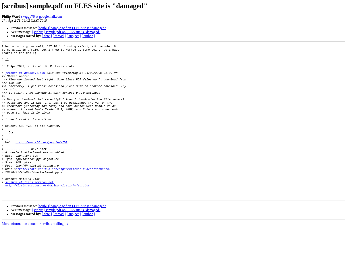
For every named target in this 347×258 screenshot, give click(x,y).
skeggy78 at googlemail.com (41, 16)
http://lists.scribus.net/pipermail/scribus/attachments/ (62, 194)
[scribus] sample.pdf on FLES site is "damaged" (72, 28)
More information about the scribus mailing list (35, 254)
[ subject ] (74, 36)
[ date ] (47, 36)
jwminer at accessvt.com (25, 79)
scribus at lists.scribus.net (29, 210)
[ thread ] (59, 36)
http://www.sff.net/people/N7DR (41, 162)
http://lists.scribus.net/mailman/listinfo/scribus (47, 214)
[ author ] (88, 36)
